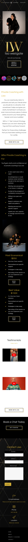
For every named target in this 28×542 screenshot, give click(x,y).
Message (14, 465)
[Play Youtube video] (14, 355)
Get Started (14, 427)
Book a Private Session (14, 64)
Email (14, 458)
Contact (10, 539)
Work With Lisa (14, 142)
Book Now (14, 282)
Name (14, 451)
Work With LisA (14, 410)
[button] (15, 2)
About (10, 534)
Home (9, 531)
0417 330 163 (14, 512)
